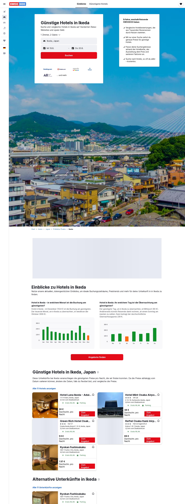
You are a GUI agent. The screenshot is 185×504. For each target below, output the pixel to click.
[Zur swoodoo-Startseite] (17, 4)
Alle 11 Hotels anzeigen (44, 388)
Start (33, 229)
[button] (4, 4)
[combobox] (51, 35)
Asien (40, 229)
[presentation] (98, 372)
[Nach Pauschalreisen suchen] (4, 28)
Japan (47, 229)
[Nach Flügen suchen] (4, 11)
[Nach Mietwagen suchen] (4, 22)
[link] (97, 357)
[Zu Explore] (4, 33)
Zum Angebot (85, 413)
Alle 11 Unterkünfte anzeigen (47, 487)
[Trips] (4, 40)
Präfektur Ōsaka (59, 229)
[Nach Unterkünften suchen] (4, 17)
